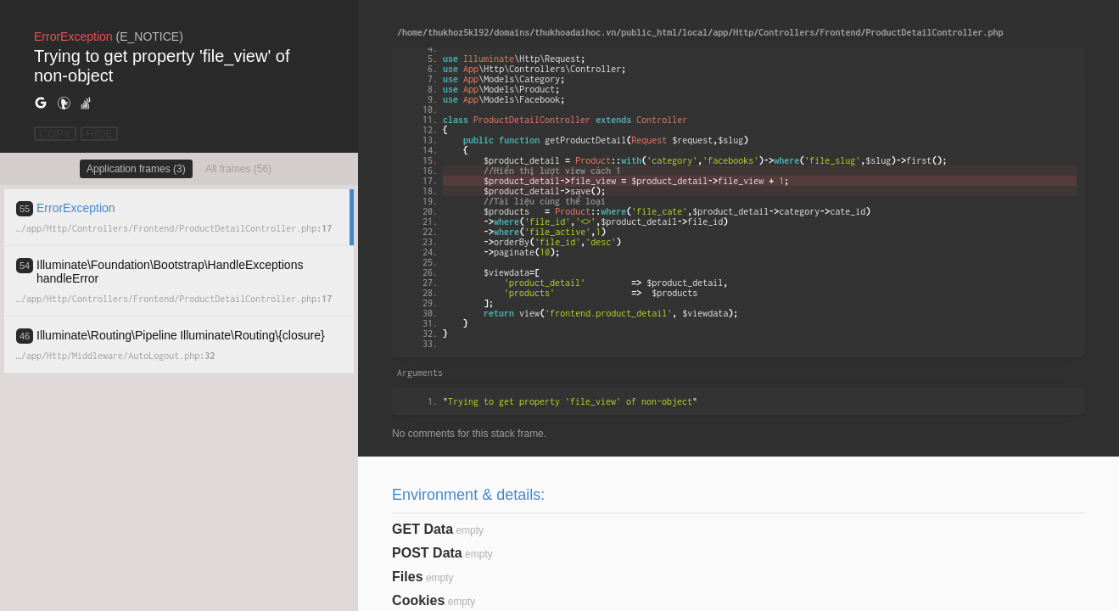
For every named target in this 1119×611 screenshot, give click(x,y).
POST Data (427, 553)
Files (407, 576)
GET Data (422, 529)
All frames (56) (238, 169)
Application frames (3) (136, 169)
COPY (55, 133)
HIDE (99, 133)
